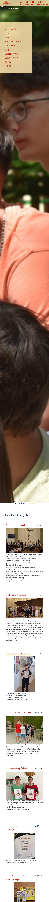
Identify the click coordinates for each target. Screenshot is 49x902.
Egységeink (22, 503)
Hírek (7, 38)
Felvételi (8, 33)
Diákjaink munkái (11, 58)
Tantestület (10, 46)
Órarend (8, 50)
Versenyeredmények (13, 42)
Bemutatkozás (10, 29)
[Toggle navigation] (3, 8)
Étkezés (8, 66)
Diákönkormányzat (12, 54)
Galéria (8, 62)
